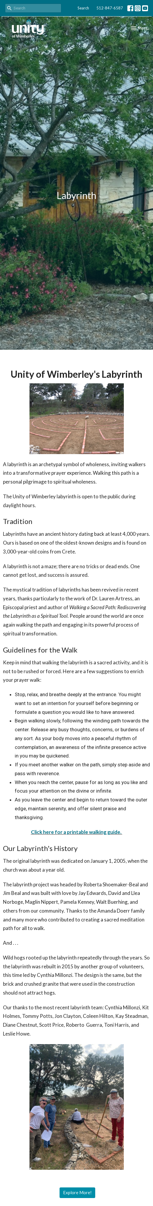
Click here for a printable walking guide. (76, 832)
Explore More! (77, 1192)
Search (83, 8)
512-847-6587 (109, 8)
